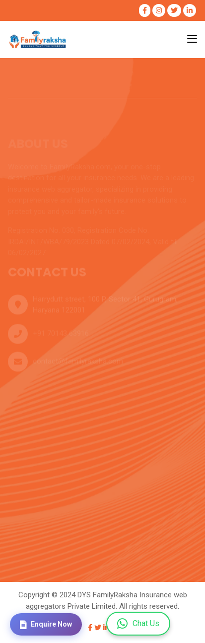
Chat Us (138, 624)
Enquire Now (46, 624)
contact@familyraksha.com (78, 362)
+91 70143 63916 (61, 335)
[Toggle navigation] (192, 39)
